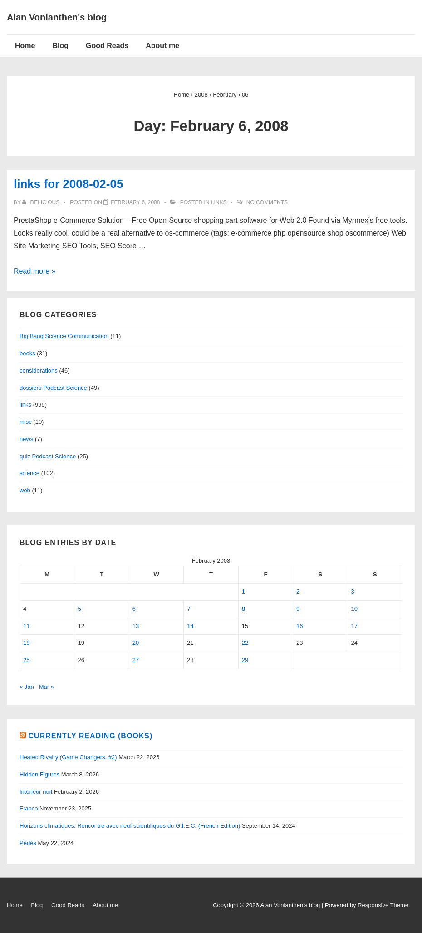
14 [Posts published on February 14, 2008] (190, 626)
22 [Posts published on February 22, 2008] (245, 642)
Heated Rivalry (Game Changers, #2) (68, 757)
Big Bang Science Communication (64, 336)
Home (25, 45)
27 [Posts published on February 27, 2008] (135, 660)
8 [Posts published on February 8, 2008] (243, 608)
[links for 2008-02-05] (135, 202)
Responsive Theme (383, 905)
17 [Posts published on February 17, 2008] (354, 626)
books (27, 353)
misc (26, 421)
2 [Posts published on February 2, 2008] (297, 591)
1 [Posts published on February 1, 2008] (243, 591)
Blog (60, 45)
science (29, 473)
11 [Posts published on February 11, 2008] (26, 626)
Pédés (28, 843)
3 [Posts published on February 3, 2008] (352, 591)
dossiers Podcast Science (53, 387)
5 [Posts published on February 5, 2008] (79, 608)
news (26, 439)
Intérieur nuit (36, 791)
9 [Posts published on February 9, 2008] (297, 608)
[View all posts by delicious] (41, 202)
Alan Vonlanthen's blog (57, 17)
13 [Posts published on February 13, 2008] (135, 626)
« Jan (27, 686)
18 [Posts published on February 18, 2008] (26, 642)
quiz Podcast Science (48, 456)
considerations (39, 370)
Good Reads (107, 45)
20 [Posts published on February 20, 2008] (135, 642)
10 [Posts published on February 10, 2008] (354, 608)
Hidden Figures (39, 774)
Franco (29, 808)
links (219, 202)
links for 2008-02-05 (68, 184)
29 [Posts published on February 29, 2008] (245, 660)
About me (162, 45)
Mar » (46, 686)
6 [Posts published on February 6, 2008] (134, 608)
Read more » (35, 271)
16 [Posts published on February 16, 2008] (299, 626)
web (25, 490)
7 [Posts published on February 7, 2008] (188, 608)
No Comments (267, 202)
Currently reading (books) (90, 736)
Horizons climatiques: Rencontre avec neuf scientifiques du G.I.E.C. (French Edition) (130, 825)
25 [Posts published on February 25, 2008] (26, 660)
